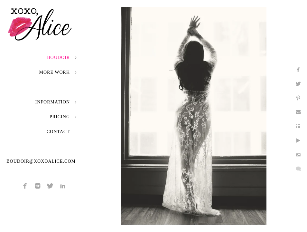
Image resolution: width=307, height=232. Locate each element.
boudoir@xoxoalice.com (41, 161)
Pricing (60, 116)
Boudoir (58, 57)
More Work (54, 72)
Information (52, 102)
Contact (58, 131)
